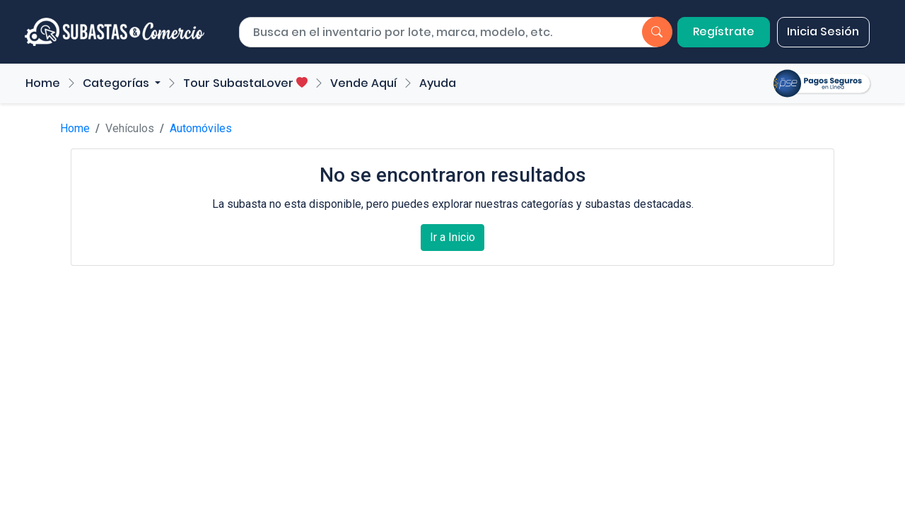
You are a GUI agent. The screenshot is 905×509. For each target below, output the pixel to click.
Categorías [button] (117, 83)
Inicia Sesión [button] (823, 31)
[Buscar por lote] (428, 32)
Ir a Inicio (452, 237)
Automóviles (201, 128)
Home (42, 83)
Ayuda (437, 83)
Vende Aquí (363, 83)
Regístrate (723, 31)
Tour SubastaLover (245, 83)
